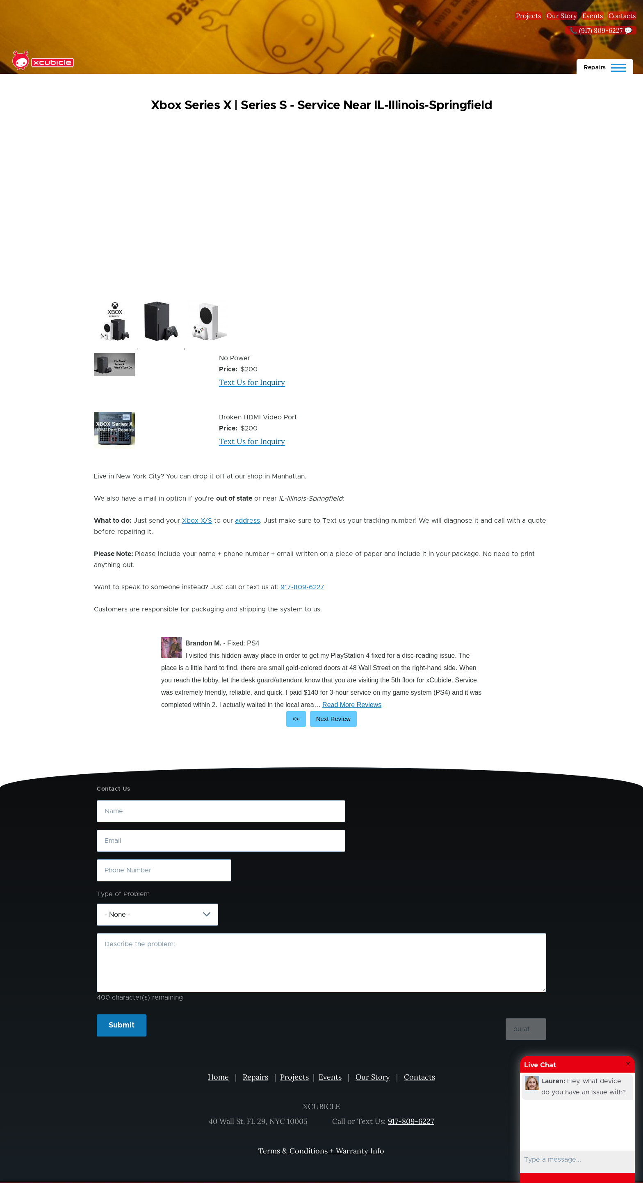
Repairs (255, 1077)
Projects (528, 15)
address (247, 520)
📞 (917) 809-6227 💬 (601, 30)
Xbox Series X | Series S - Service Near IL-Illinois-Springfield (321, 105)
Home (218, 1077)
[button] (114, 321)
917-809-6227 (302, 587)
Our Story (562, 15)
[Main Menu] (605, 66)
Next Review (333, 718)
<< (296, 718)
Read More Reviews (351, 704)
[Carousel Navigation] (321, 719)
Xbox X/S (197, 520)
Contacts (622, 15)
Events (592, 15)
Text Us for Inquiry (252, 382)
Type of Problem (123, 894)
